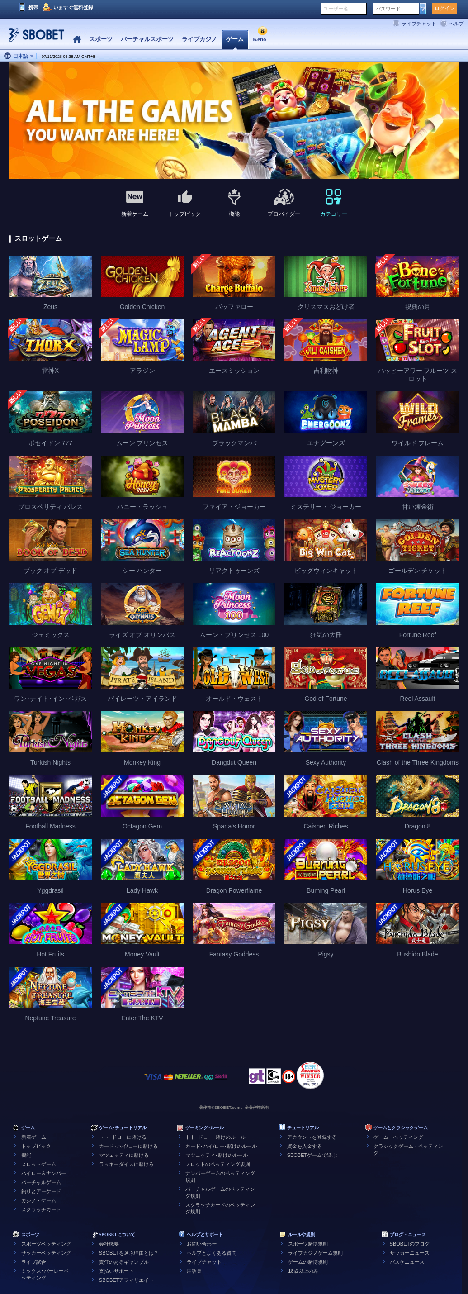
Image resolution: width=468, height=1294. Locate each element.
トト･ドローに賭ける (123, 1137)
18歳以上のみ (303, 1271)
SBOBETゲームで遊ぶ (312, 1155)
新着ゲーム (33, 1137)
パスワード (388, 8)
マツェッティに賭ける (124, 1155)
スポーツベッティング (46, 1243)
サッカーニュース (410, 1253)
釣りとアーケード (41, 1191)
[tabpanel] (234, 121)
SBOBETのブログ (410, 1243)
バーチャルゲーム (41, 1182)
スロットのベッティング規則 (217, 1164)
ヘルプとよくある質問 (211, 1253)
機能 (26, 1155)
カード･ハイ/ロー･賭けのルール (221, 1146)
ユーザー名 (335, 8)
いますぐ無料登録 (73, 7)
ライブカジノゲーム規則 (315, 1253)
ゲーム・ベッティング (398, 1137)
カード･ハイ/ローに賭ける (128, 1146)
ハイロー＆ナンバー (43, 1173)
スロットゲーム (38, 1164)
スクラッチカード (41, 1209)
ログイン (444, 8)
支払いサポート (116, 1271)
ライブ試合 (33, 1262)
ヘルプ (456, 23)
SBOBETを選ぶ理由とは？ (129, 1253)
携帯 (33, 7)
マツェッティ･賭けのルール (216, 1155)
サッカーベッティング (46, 1253)
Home (77, 39)
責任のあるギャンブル (124, 1262)
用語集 (194, 1271)
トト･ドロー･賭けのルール (215, 1137)
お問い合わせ (202, 1243)
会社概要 (109, 1243)
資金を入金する (304, 1146)
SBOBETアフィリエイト (126, 1280)
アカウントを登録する (312, 1137)
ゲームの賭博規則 (308, 1262)
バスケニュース (407, 1262)
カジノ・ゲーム (38, 1200)
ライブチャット (419, 23)
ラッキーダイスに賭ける (126, 1164)
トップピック (36, 1146)
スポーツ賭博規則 (308, 1243)
